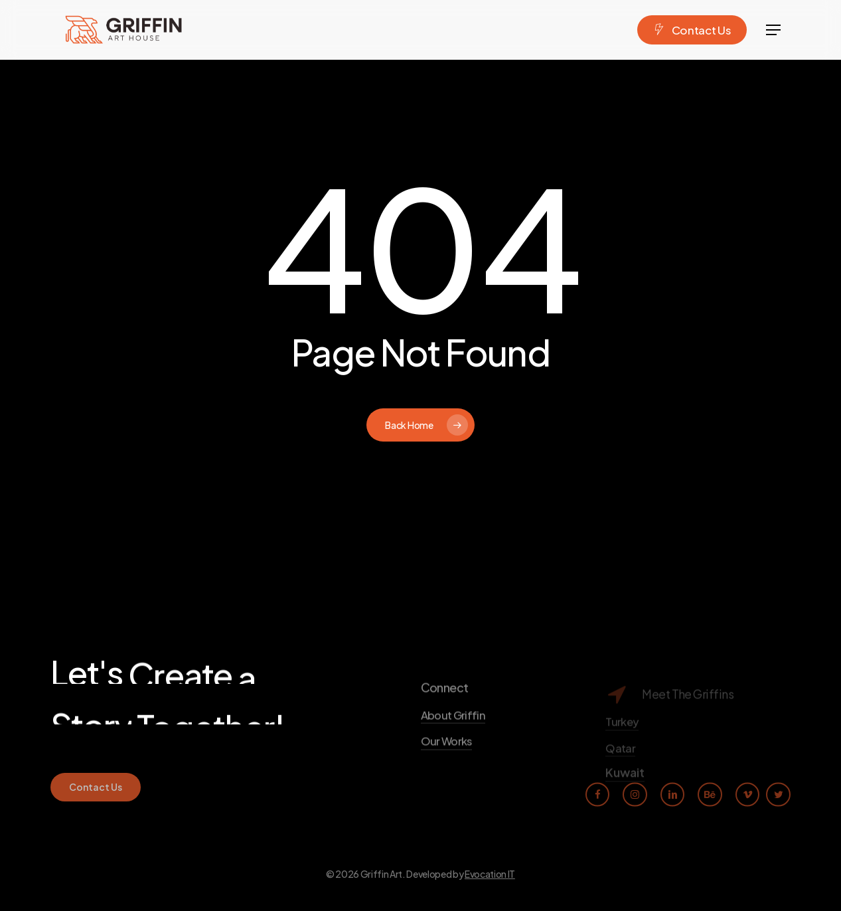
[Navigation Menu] (774, 30)
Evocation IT (490, 874)
